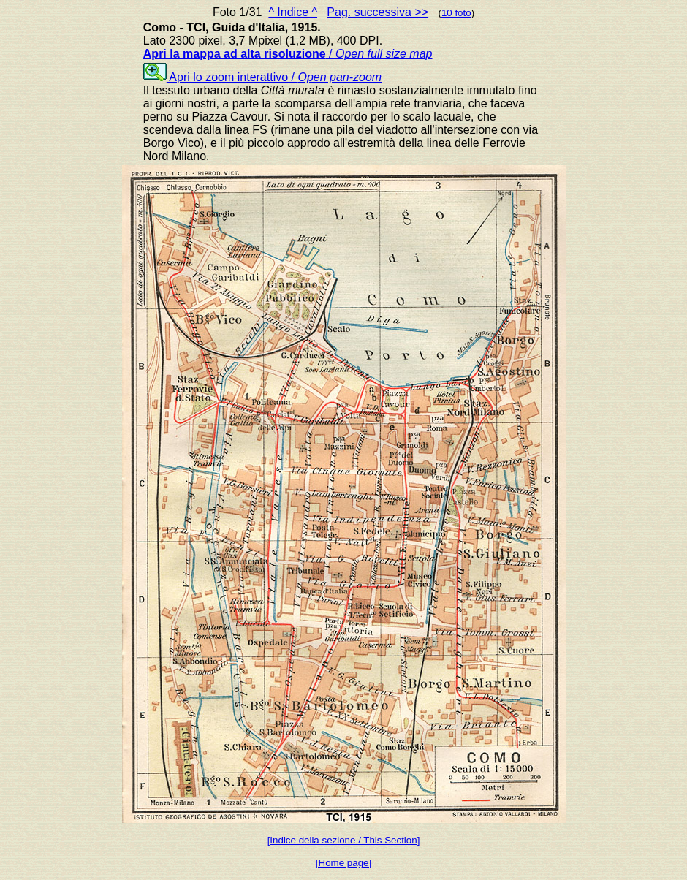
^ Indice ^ (292, 12)
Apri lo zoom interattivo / (262, 77)
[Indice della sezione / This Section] (343, 840)
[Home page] (343, 862)
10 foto (456, 12)
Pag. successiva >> (377, 12)
